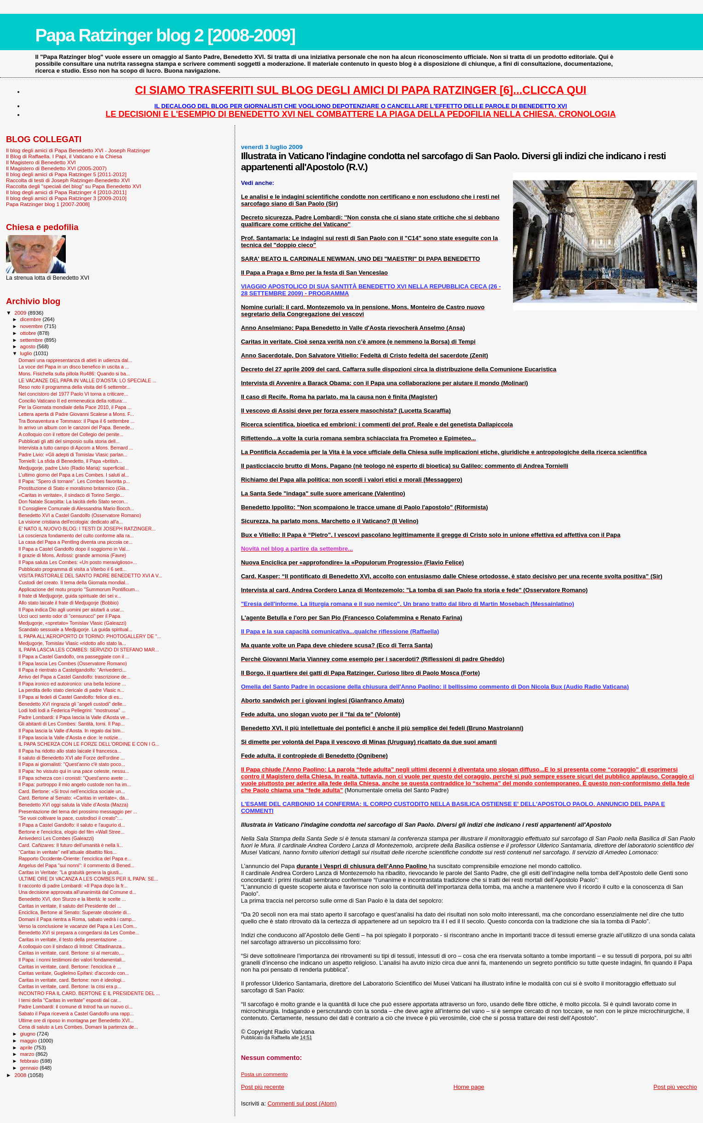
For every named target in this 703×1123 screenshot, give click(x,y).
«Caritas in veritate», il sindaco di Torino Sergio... (71, 495)
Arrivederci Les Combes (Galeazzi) (56, 838)
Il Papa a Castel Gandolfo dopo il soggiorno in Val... (74, 549)
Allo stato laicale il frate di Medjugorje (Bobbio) (68, 602)
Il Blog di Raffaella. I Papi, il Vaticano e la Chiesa (64, 156)
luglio (27, 353)
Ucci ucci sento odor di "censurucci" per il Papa (69, 616)
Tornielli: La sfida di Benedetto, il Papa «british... (70, 461)
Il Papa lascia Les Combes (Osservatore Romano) (72, 663)
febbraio (30, 1061)
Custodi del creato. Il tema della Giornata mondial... (73, 582)
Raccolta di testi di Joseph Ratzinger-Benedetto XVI (68, 180)
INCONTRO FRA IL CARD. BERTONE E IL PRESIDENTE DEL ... (89, 993)
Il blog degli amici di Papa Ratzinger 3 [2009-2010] (66, 198)
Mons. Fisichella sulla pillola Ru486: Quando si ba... (74, 373)
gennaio (30, 1068)
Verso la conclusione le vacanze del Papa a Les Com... (77, 926)
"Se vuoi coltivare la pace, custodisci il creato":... (70, 818)
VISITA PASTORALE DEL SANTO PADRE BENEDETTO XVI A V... (90, 575)
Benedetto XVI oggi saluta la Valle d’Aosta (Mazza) (73, 804)
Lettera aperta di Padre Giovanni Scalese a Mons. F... (76, 414)
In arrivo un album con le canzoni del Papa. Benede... (76, 427)
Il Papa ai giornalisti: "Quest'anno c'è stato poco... (71, 764)
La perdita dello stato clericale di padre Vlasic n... (71, 690)
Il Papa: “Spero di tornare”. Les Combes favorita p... (74, 481)
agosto (28, 346)
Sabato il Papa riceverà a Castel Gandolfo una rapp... (76, 1013)
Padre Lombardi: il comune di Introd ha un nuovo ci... (75, 1006)
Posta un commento (264, 1074)
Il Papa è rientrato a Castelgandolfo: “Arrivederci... (72, 670)
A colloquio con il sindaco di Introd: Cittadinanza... (72, 946)
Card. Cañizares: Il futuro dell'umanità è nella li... (70, 845)
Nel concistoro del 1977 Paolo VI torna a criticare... (73, 394)
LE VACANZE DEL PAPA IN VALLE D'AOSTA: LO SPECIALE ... (87, 380)
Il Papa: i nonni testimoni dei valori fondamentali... (72, 959)
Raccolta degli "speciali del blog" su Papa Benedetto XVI (73, 186)
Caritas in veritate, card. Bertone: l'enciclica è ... (69, 966)
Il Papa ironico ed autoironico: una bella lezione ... (72, 683)
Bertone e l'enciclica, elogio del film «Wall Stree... (71, 832)
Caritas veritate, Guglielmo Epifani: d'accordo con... (73, 973)
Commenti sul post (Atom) (301, 1103)
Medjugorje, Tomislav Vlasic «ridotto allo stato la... (72, 643)
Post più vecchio (675, 1086)
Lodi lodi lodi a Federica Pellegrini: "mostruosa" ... (72, 710)
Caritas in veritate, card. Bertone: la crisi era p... (69, 986)
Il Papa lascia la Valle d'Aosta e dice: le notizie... (70, 737)
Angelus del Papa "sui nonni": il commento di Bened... (76, 865)
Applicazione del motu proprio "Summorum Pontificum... (78, 589)
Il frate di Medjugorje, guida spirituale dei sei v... (69, 596)
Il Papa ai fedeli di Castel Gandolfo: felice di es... (70, 697)
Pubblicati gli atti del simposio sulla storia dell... (69, 441)
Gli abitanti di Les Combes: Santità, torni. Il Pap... (71, 723)
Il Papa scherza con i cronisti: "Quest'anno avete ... (73, 778)
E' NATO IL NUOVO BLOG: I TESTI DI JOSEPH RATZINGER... (87, 528)
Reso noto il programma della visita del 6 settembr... (74, 387)
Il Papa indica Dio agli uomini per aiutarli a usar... (71, 609)
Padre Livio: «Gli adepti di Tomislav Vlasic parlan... (72, 454)
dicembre (31, 319)
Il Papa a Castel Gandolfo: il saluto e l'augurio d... (71, 825)
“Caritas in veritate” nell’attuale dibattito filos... (67, 852)
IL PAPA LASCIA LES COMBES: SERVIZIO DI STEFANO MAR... (88, 649)
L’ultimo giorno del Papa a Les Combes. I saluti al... (73, 475)
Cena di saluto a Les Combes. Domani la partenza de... (78, 1027)
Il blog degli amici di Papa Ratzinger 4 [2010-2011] (66, 192)
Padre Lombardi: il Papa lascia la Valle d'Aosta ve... (73, 717)
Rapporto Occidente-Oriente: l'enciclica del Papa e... (74, 858)
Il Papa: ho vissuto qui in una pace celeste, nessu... (73, 771)
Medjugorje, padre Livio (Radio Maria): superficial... (73, 468)
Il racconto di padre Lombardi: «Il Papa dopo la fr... (72, 885)
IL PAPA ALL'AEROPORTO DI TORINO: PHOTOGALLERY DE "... (89, 636)
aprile (27, 1047)
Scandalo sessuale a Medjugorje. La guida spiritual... (75, 629)
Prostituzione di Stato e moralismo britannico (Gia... (73, 488)
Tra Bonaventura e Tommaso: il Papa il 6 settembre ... (76, 421)
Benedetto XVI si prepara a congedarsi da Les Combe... (78, 932)
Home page (468, 1086)
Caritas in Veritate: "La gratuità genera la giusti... (70, 872)
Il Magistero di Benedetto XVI (41, 162)
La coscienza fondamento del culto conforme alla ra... (76, 535)
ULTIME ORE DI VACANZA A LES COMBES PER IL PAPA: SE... (88, 878)
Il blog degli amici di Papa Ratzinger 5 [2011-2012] (66, 174)
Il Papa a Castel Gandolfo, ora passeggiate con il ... (73, 656)
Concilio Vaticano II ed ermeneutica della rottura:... (72, 400)
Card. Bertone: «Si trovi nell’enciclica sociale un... (71, 791)
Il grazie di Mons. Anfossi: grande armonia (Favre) (72, 555)
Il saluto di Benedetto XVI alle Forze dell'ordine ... (71, 757)
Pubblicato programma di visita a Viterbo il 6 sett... (72, 569)
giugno (28, 1034)
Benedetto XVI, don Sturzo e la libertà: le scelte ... (72, 899)
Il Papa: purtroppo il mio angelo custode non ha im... (74, 784)
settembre (32, 340)
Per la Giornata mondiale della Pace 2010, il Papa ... (75, 407)
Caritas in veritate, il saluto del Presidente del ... (69, 906)
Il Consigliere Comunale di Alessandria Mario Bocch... (76, 508)
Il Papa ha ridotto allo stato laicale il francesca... (69, 751)
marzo (28, 1054)
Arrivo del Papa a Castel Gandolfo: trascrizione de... (74, 677)
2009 (21, 313)
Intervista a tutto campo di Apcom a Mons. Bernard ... (75, 447)
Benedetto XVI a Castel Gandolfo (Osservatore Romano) (79, 515)
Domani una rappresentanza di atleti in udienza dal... (75, 360)
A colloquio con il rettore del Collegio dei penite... (70, 434)
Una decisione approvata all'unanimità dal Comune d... (77, 892)
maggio (29, 1040)
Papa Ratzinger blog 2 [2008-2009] (165, 35)
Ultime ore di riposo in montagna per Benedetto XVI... (76, 1020)
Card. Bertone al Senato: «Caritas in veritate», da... (73, 797)
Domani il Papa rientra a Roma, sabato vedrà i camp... (77, 919)
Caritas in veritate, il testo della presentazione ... (70, 939)
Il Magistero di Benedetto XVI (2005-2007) (56, 168)
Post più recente (262, 1086)
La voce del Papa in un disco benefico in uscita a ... (73, 366)
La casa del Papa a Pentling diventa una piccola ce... (75, 542)
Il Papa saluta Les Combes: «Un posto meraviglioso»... (77, 562)
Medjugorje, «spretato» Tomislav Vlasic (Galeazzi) (72, 623)
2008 (21, 1075)
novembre (32, 326)
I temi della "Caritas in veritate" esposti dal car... (69, 1000)
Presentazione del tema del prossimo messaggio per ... (77, 811)
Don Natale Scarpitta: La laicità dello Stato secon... (73, 501)
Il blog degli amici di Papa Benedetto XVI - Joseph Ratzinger (78, 150)
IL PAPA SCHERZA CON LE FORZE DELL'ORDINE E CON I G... (88, 744)
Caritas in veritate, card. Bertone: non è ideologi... (71, 980)
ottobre (29, 333)
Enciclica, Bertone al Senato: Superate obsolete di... (74, 912)
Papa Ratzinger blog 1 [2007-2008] (48, 204)
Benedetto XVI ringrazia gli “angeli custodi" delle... (72, 704)
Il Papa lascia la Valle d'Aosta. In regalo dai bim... (71, 730)
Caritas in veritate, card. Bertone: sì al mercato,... (71, 953)
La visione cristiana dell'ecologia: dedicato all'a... (70, 521)
